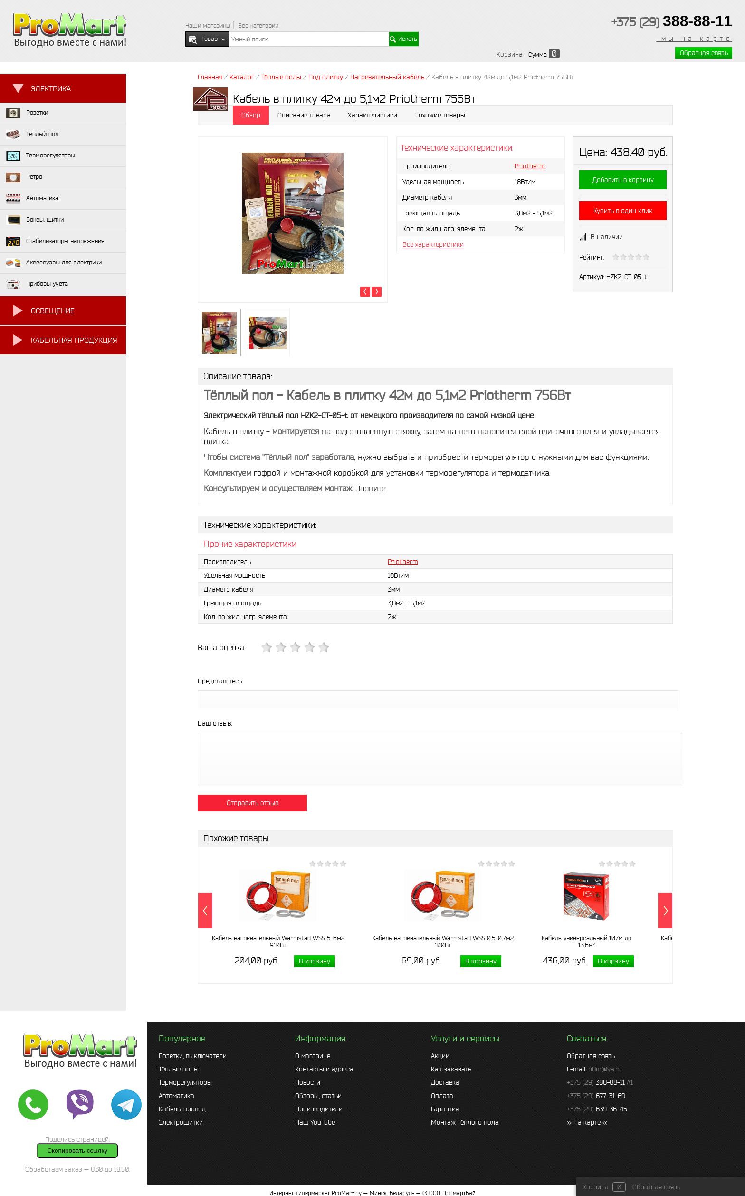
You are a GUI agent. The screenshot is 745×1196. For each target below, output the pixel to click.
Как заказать (451, 1069)
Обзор (250, 115)
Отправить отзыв (252, 803)
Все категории (258, 25)
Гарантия (445, 1109)
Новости (307, 1082)
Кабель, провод (182, 1109)
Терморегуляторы (185, 1082)
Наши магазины (207, 25)
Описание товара (304, 115)
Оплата (442, 1095)
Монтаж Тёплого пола (465, 1122)
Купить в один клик (622, 210)
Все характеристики (433, 244)
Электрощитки (181, 1122)
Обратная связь (704, 53)
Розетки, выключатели (193, 1056)
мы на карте (694, 38)
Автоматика (176, 1095)
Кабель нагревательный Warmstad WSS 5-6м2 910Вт (278, 941)
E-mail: (594, 1069)
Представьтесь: (220, 681)
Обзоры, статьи (318, 1095)
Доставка (445, 1082)
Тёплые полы (179, 1069)
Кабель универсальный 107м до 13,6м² (586, 941)
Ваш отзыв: (215, 723)
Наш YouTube (315, 1122)
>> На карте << (587, 1122)
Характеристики (372, 115)
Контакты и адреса (324, 1069)
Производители (319, 1109)
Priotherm (530, 166)
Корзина (510, 54)
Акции (440, 1056)
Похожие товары (439, 115)
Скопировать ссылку (77, 1150)
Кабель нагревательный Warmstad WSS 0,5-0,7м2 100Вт (443, 941)
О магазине (312, 1056)
